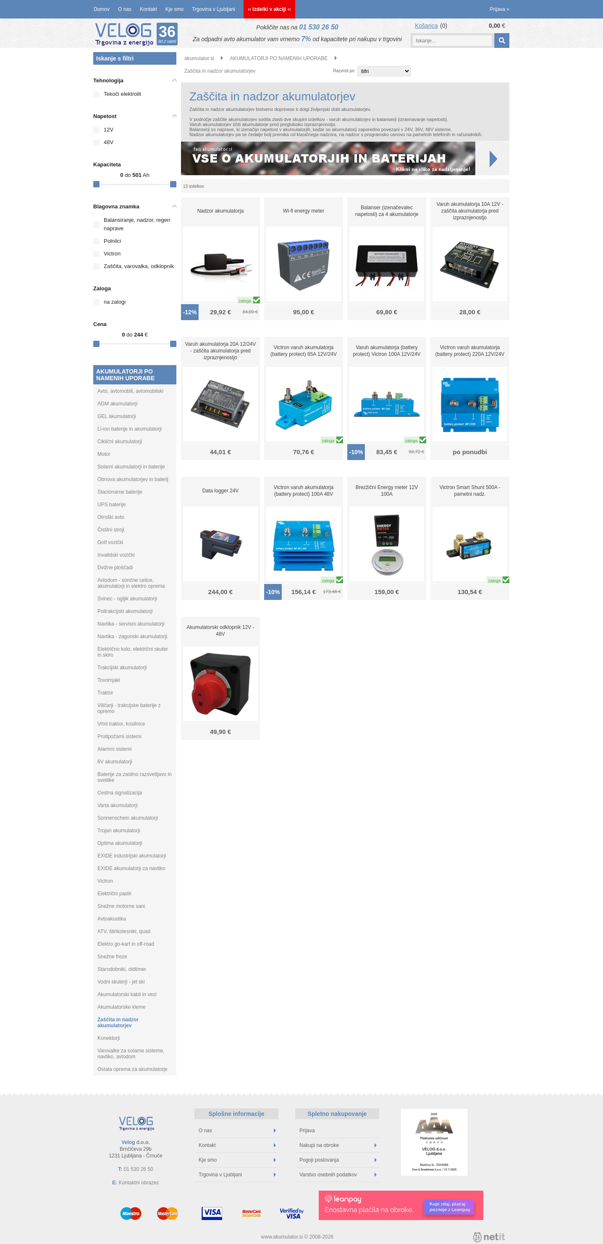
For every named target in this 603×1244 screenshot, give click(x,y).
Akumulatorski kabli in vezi (127, 994)
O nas (124, 9)
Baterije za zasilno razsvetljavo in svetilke (134, 777)
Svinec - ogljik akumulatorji (127, 599)
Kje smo (174, 9)
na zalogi (115, 302)
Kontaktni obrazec (139, 1183)
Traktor (105, 693)
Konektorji (108, 1038)
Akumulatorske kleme (121, 1007)
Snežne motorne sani (121, 906)
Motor (103, 454)
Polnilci (112, 241)
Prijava (499, 9)
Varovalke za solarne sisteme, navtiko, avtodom (130, 1054)
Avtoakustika (111, 919)
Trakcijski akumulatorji (122, 668)
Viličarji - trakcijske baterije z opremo (129, 708)
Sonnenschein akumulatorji (127, 818)
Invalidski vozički (116, 555)
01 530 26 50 (318, 27)
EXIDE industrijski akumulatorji (131, 856)
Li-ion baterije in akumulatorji (129, 429)
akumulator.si (199, 58)
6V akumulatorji (114, 762)
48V (108, 142)
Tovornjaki (108, 680)
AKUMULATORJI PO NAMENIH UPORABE (125, 374)
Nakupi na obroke (338, 1145)
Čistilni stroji (110, 530)
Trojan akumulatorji (118, 831)
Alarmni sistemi (114, 749)
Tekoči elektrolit (122, 94)
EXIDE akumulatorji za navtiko (131, 868)
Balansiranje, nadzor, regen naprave (137, 224)
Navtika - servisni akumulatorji (130, 624)
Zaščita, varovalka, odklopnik (139, 266)
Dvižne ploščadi (115, 568)
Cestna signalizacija (119, 793)
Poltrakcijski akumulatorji (124, 611)
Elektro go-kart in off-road (125, 944)
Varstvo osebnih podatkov (338, 1175)
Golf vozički (110, 542)
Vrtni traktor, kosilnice (121, 724)
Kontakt (148, 9)
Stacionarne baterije (119, 492)
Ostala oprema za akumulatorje (132, 1069)
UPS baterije (111, 505)
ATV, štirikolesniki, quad (123, 931)
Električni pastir (114, 894)
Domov (102, 9)
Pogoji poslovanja (338, 1160)
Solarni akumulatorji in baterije (131, 467)
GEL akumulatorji (116, 416)
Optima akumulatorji (119, 843)
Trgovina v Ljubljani (213, 9)
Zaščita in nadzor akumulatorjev (118, 1022)
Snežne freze (112, 957)
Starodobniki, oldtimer (121, 969)
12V (108, 129)
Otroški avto (110, 517)
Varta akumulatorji (117, 805)
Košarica (426, 25)
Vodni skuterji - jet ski (121, 982)
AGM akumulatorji (117, 404)
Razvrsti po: (344, 70)
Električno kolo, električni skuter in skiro (132, 652)
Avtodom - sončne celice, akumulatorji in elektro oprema (131, 583)
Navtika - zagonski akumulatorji (132, 636)
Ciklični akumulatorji (119, 441)
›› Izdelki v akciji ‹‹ (269, 9)
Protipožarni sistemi (119, 736)
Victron (112, 253)
